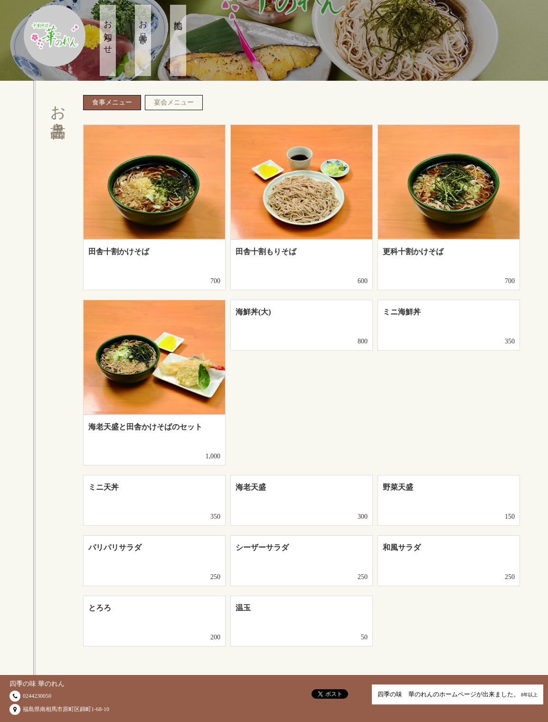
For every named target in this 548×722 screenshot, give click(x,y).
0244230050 (37, 696)
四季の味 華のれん (37, 683)
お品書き (143, 28)
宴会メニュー (174, 102)
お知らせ (108, 32)
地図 (178, 16)
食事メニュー (112, 102)
